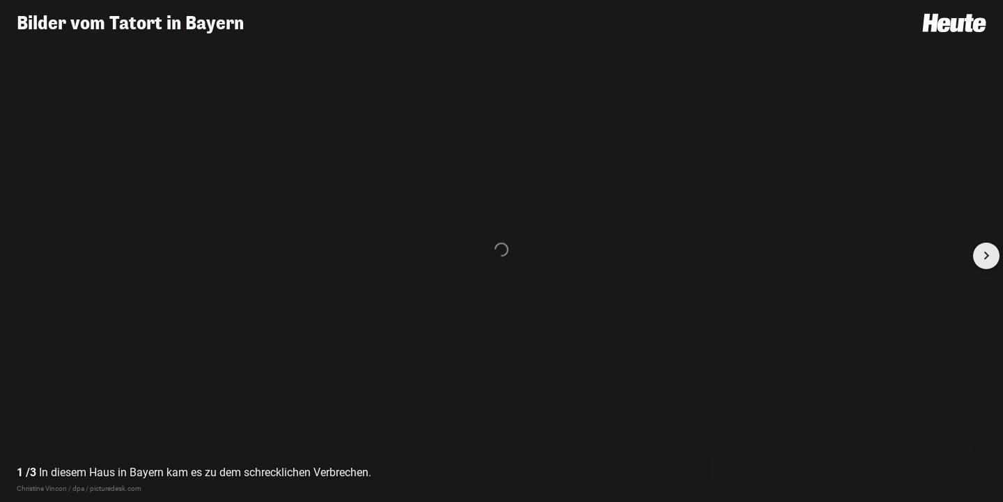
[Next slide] (986, 256)
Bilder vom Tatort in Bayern (130, 23)
